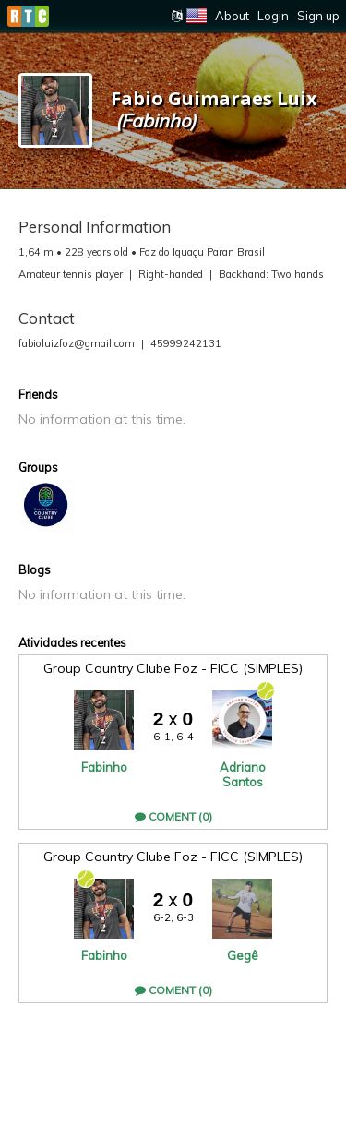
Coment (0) (173, 816)
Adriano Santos (243, 774)
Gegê (242, 955)
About (232, 15)
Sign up (318, 15)
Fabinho (104, 767)
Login (273, 15)
